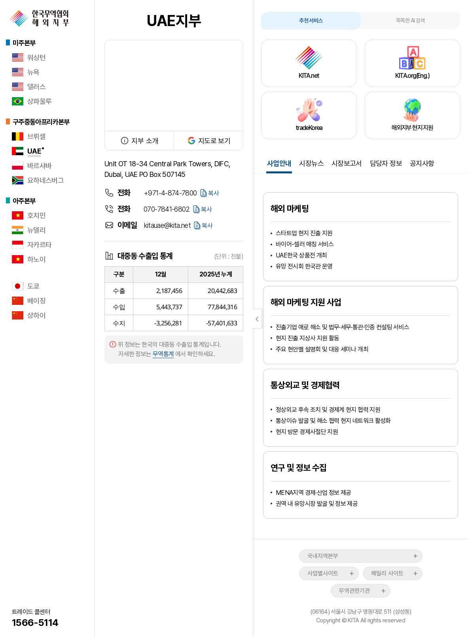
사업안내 (279, 163)
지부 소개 (139, 140)
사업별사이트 (322, 573)
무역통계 (163, 354)
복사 (213, 193)
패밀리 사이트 (387, 573)
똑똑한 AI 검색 (410, 20)
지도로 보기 (208, 140)
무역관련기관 (354, 590)
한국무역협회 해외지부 (39, 18)
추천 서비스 (310, 20)
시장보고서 (347, 163)
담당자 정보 (386, 163)
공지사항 (422, 163)
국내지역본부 (322, 556)
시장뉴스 (311, 163)
